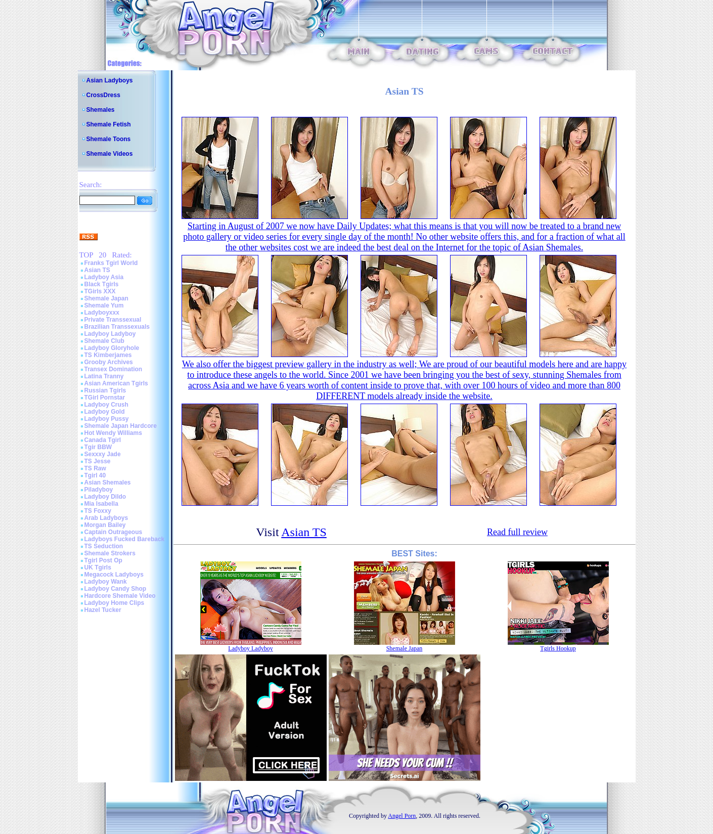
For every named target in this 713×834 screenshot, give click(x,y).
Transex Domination (113, 369)
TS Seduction (103, 546)
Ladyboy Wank (105, 581)
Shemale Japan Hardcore (120, 425)
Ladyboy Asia (104, 277)
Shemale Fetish (108, 124)
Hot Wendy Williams (113, 432)
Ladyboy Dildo (105, 496)
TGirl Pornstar (104, 397)
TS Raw (95, 468)
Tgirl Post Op (103, 560)
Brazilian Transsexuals (117, 326)
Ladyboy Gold (104, 411)
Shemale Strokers (110, 553)
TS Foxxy (97, 510)
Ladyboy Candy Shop (115, 588)
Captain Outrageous (113, 532)
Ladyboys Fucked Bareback (124, 539)
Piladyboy (98, 489)
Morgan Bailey (105, 525)
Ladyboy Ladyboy (110, 333)
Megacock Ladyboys (114, 574)
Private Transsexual (113, 319)
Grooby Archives (108, 362)
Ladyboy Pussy (106, 418)
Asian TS (97, 270)
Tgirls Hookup (557, 648)
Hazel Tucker (102, 609)
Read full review (517, 532)
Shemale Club (104, 340)
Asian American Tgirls (116, 383)
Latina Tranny (104, 376)
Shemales (100, 109)
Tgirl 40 (95, 475)
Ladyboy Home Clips (114, 602)
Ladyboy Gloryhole (112, 348)
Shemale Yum (104, 305)
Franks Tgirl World (111, 263)
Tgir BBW (98, 447)
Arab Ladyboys (106, 517)
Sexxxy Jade (102, 454)
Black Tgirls (101, 284)
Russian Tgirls (105, 390)
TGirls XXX (100, 291)
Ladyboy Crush (106, 404)
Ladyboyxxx (101, 312)
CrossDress (103, 95)
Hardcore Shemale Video (120, 595)
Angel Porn (402, 815)
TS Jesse (97, 461)
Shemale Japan (106, 298)
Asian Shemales (107, 482)
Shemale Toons (108, 139)
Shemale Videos (109, 153)
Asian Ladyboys (109, 80)
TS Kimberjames (108, 355)
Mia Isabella (101, 503)
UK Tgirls (97, 567)
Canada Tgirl (102, 440)
